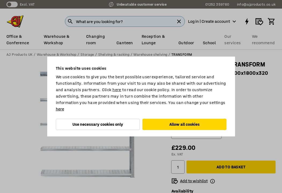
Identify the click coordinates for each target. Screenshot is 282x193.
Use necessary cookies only (97, 124)
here (116, 89)
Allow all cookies (184, 124)
